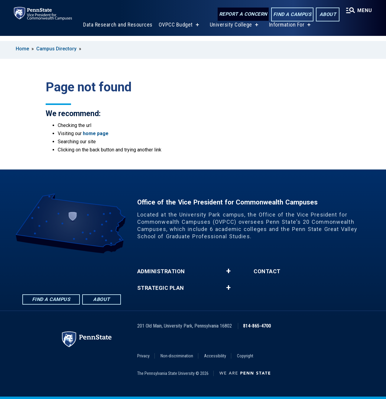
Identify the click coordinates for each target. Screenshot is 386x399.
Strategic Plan (160, 288)
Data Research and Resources (117, 30)
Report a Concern (242, 14)
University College (230, 30)
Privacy (143, 355)
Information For (286, 30)
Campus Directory (56, 49)
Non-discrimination (177, 355)
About (326, 14)
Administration (161, 271)
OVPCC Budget (175, 30)
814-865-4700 (257, 326)
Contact (267, 271)
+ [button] (228, 271)
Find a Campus (291, 14)
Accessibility (215, 355)
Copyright (245, 355)
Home (22, 49)
